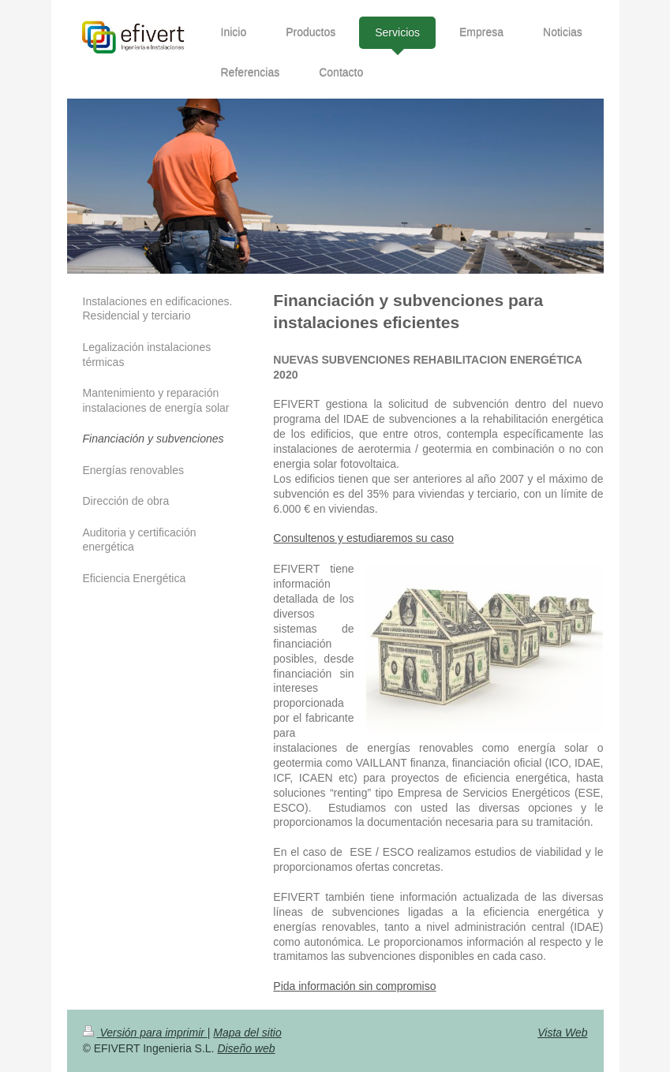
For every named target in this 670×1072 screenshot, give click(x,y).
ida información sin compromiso (358, 986)
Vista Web (562, 1032)
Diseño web (246, 1048)
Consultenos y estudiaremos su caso (363, 538)
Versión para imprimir (145, 1032)
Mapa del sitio (247, 1032)
